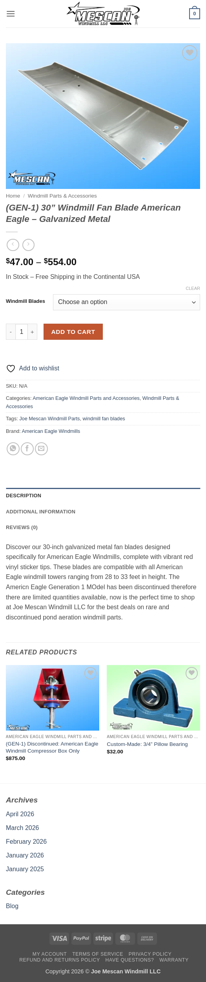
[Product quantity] (21, 331)
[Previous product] (28, 245)
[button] (10, 13)
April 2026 (20, 814)
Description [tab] (23, 495)
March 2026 (22, 827)
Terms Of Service (97, 954)
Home (13, 196)
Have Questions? (130, 960)
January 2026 (25, 855)
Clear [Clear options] (193, 288)
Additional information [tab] (40, 512)
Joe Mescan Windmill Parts (49, 418)
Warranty (173, 960)
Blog (12, 906)
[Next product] (13, 245)
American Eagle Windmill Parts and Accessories (86, 398)
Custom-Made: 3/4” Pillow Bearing (147, 744)
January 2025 (25, 869)
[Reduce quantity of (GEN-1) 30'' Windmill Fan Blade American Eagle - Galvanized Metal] (10, 331)
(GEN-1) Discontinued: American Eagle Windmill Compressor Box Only (52, 747)
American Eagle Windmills (51, 431)
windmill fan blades (104, 418)
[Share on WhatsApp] (13, 448)
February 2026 (26, 841)
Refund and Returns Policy (59, 960)
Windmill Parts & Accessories (62, 196)
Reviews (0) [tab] (22, 527)
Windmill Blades (25, 301)
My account (50, 954)
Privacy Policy (150, 954)
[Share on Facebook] (27, 448)
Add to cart (73, 331)
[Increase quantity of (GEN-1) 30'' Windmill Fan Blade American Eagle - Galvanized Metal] (32, 331)
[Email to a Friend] (41, 448)
